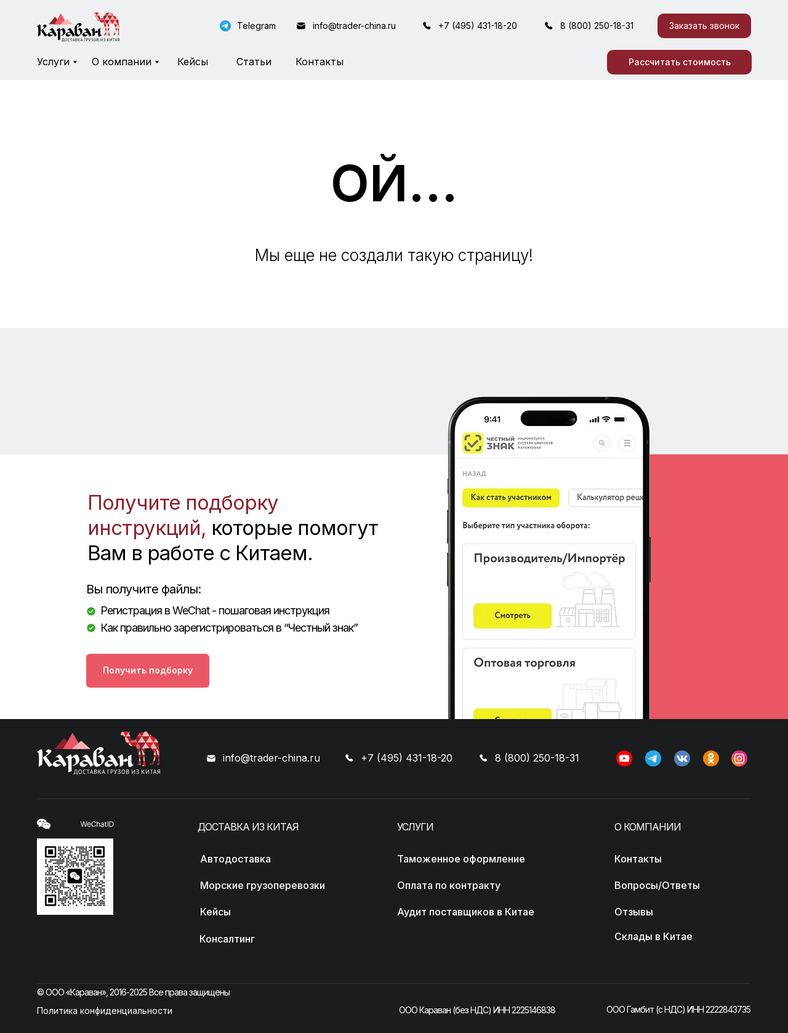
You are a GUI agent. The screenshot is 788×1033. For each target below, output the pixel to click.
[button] (704, 26)
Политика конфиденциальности (104, 1010)
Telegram (256, 25)
